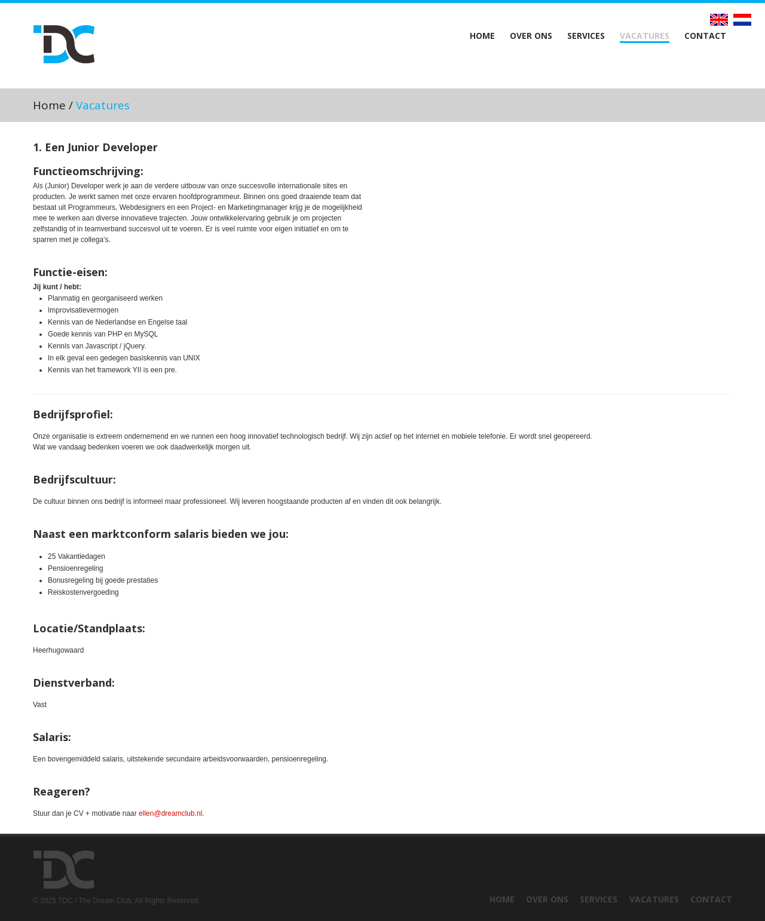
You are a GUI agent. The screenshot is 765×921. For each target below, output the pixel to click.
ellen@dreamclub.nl (170, 813)
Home (482, 35)
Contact (705, 35)
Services (586, 35)
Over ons (531, 35)
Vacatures (644, 35)
